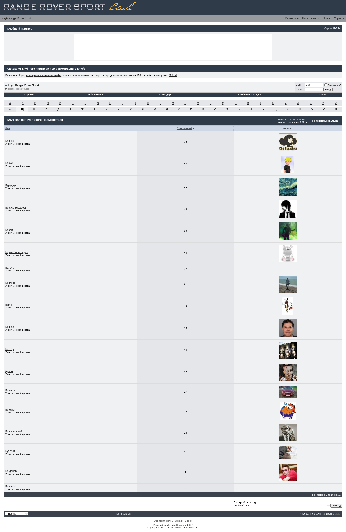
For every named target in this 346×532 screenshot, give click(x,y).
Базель (9, 267)
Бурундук (11, 185)
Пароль (300, 89)
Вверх (188, 520)
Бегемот (10, 409)
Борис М (10, 486)
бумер (9, 371)
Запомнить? (333, 85)
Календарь (292, 18)
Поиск (326, 18)
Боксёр (9, 349)
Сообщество (94, 94)
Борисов (10, 390)
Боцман (10, 282)
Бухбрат (10, 451)
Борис (9, 163)
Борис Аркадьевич (16, 207)
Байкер (9, 140)
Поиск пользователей (325, 120)
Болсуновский (13, 431)
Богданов (11, 471)
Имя (298, 85)
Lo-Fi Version (123, 513)
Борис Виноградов (16, 252)
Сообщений (184, 128)
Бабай (9, 229)
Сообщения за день (250, 94)
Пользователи (310, 18)
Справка (339, 18)
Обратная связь (163, 520)
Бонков (9, 327)
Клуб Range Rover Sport (16, 18)
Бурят (8, 304)
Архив (179, 520)
